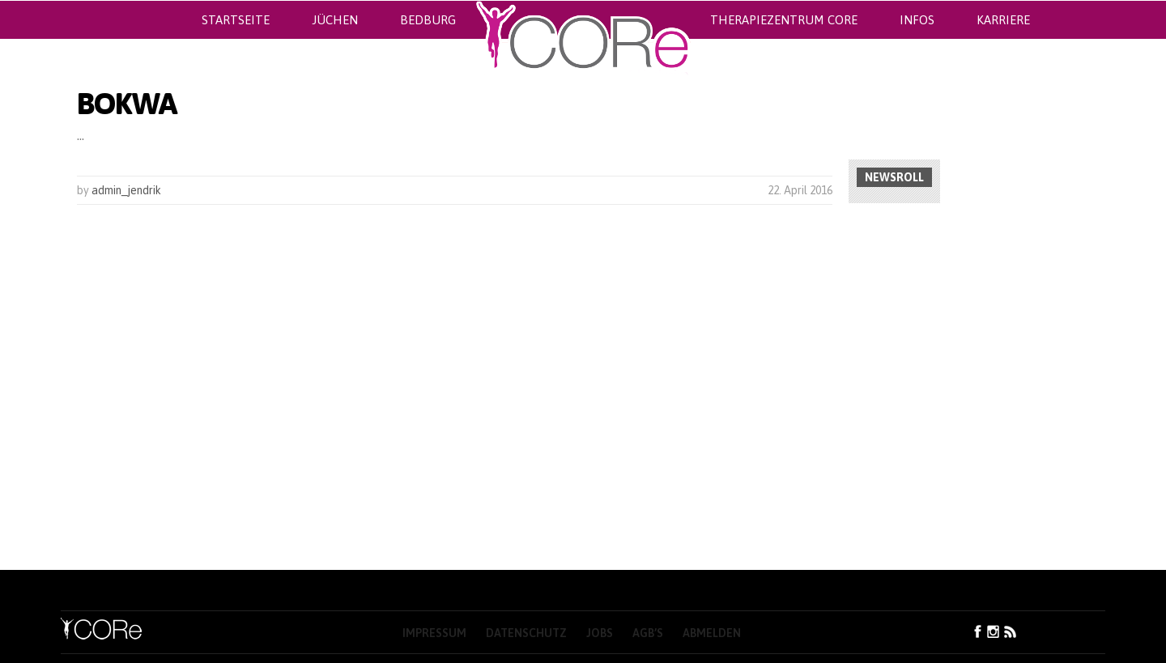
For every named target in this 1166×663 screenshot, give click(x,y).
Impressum (434, 633)
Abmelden (712, 633)
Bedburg (428, 20)
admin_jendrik (126, 190)
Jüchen (335, 20)
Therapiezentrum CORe (783, 20)
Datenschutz (526, 633)
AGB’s (647, 633)
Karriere (1003, 20)
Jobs (599, 633)
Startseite (236, 20)
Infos (917, 20)
